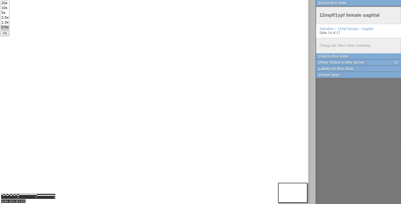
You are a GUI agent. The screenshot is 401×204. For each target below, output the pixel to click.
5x (5, 12)
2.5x (5, 17)
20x (5, 3)
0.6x (5, 27)
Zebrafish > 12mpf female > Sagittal (346, 29)
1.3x (5, 22)
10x (5, 8)
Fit (5, 33)
